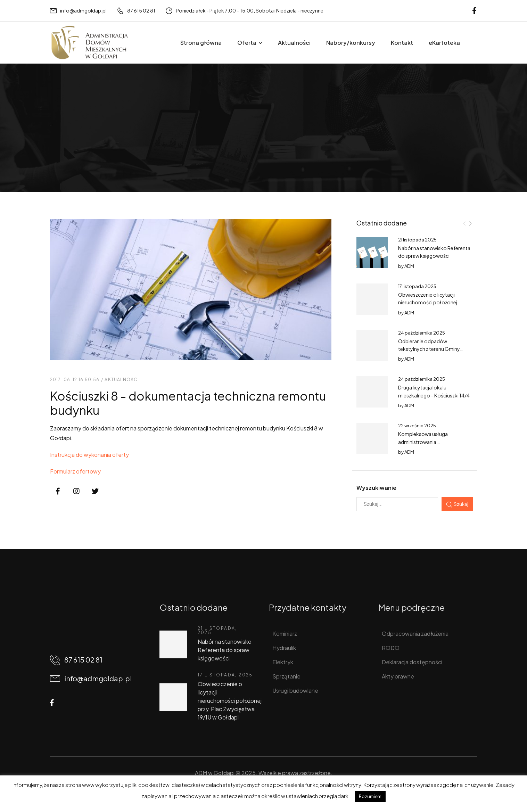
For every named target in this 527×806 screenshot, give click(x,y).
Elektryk (282, 662)
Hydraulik (284, 647)
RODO (391, 647)
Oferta (246, 42)
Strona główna (201, 42)
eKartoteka (444, 42)
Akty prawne (398, 676)
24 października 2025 (421, 333)
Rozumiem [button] (370, 796)
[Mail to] (78, 10)
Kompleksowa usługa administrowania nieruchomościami (423, 442)
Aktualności (294, 42)
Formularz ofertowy (75, 471)
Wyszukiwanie (376, 487)
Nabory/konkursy (350, 42)
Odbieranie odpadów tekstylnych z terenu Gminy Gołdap (429, 349)
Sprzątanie (286, 676)
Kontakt (402, 42)
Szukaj (461, 504)
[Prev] (464, 223)
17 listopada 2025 (417, 286)
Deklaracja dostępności (412, 662)
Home (58, 144)
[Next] (470, 223)
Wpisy (80, 144)
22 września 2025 (417, 425)
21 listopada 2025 (417, 239)
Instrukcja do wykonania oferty (89, 454)
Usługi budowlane (295, 690)
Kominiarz (284, 633)
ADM (409, 266)
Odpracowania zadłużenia (415, 633)
